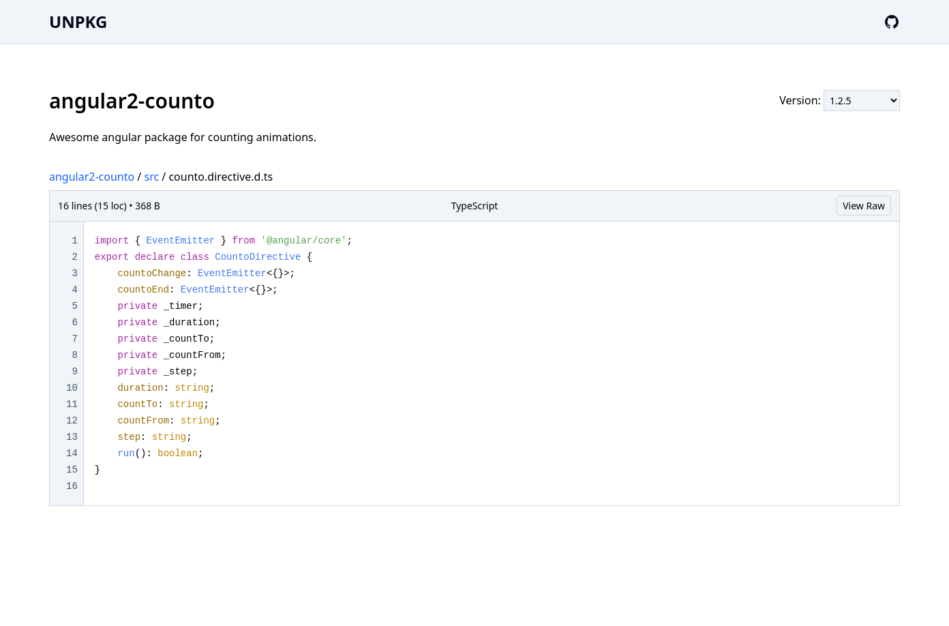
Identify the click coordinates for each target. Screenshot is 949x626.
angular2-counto (91, 176)
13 (72, 437)
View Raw (864, 205)
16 (72, 486)
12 (72, 420)
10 (72, 388)
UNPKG (78, 21)
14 (72, 453)
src (151, 176)
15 (72, 469)
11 (72, 404)
